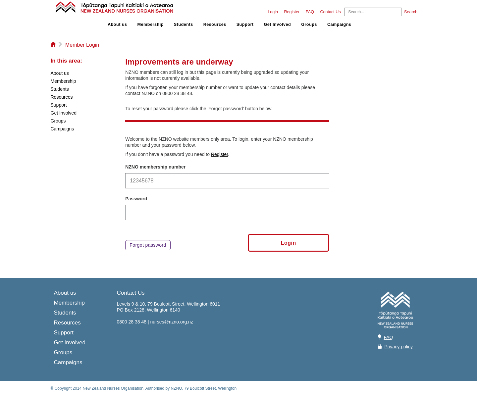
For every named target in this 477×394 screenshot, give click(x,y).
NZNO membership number (155, 167)
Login (273, 12)
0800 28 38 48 (132, 321)
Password (136, 198)
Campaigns (339, 24)
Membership (150, 24)
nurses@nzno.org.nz (171, 321)
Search (410, 12)
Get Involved (277, 24)
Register (291, 12)
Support (245, 24)
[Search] (372, 12)
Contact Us (330, 12)
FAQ (310, 12)
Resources (214, 24)
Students (183, 24)
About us (117, 24)
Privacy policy (398, 346)
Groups (309, 24)
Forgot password (148, 245)
